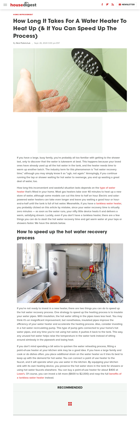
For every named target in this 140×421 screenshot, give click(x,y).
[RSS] (113, 5)
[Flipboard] (107, 5)
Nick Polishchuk (23, 43)
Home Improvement (23, 14)
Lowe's (21, 374)
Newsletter (127, 4)
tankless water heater (108, 203)
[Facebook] (102, 5)
